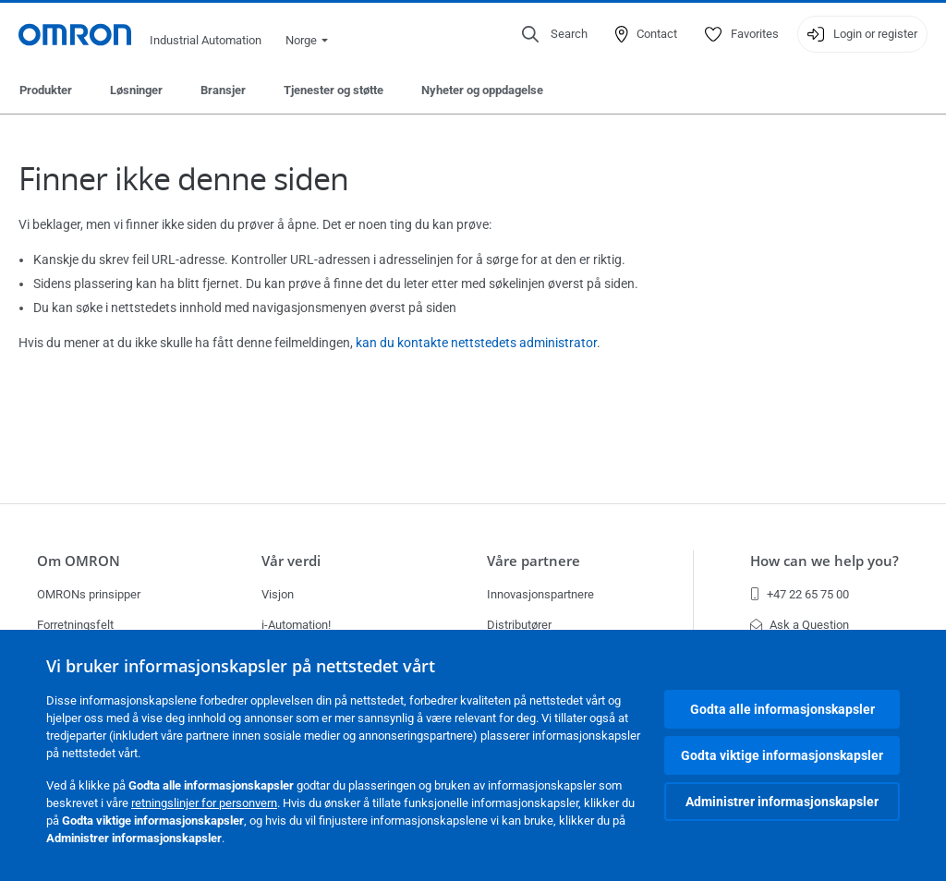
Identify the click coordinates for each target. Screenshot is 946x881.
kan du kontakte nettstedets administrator (476, 342)
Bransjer (223, 90)
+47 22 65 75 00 (799, 594)
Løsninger (136, 90)
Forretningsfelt (75, 625)
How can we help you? (824, 561)
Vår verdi (291, 561)
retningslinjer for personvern (204, 803)
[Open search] (555, 34)
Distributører (519, 625)
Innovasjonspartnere (540, 594)
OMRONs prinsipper (88, 594)
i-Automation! (296, 625)
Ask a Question (799, 625)
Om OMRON (78, 561)
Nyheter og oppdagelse (482, 90)
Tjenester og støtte (333, 90)
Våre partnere (533, 561)
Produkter (45, 90)
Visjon (277, 594)
